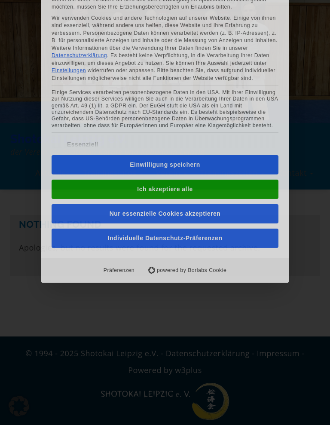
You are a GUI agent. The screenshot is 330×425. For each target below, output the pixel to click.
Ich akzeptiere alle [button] (164, 120)
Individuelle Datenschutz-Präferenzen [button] (165, 169)
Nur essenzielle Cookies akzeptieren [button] (165, 145)
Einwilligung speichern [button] (165, 96)
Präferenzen (119, 202)
